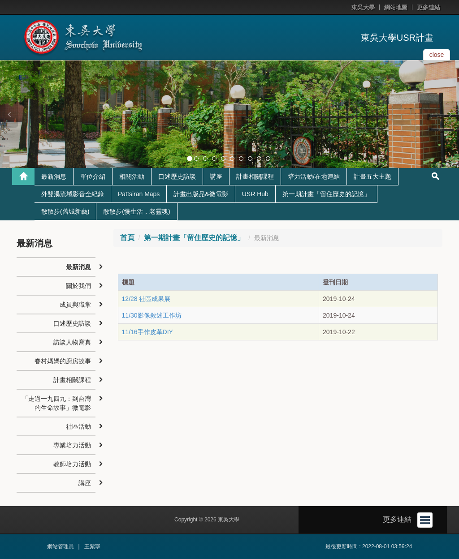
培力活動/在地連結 (314, 176)
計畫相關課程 (255, 176)
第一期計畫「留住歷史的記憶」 (326, 194)
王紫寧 (92, 546)
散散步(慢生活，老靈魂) (136, 211)
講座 (216, 176)
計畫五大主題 (372, 176)
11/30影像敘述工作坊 (152, 315)
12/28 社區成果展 (146, 298)
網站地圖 (395, 7)
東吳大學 (363, 7)
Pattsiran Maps (139, 194)
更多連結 (428, 7)
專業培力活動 (72, 445)
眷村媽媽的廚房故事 (63, 361)
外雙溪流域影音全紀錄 (72, 194)
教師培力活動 (72, 464)
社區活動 (78, 426)
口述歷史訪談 (177, 176)
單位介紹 (92, 176)
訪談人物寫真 (72, 342)
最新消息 (53, 176)
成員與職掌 (75, 304)
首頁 (127, 237)
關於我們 (78, 285)
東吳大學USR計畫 (397, 38)
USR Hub (255, 194)
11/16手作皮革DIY (147, 331)
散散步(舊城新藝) (65, 211)
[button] (9, 114)
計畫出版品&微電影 (200, 194)
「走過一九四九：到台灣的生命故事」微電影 (56, 403)
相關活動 (131, 176)
